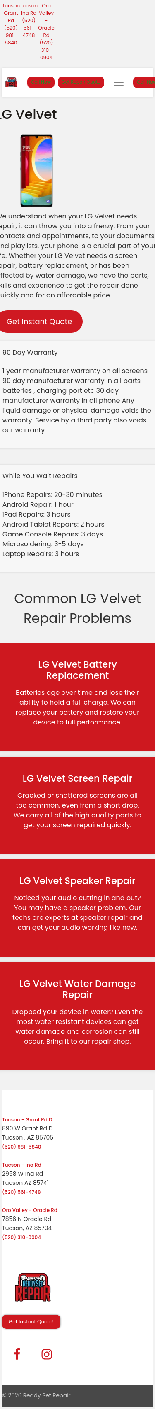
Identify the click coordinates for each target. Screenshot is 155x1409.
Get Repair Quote (81, 82)
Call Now (41, 82)
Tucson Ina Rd (29, 9)
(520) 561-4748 (29, 28)
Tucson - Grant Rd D (27, 1119)
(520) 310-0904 (46, 50)
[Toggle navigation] (118, 82)
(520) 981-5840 (11, 35)
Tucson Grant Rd (11, 13)
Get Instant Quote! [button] (31, 1321)
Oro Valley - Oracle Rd (46, 20)
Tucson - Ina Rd (21, 1164)
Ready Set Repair (47, 1396)
